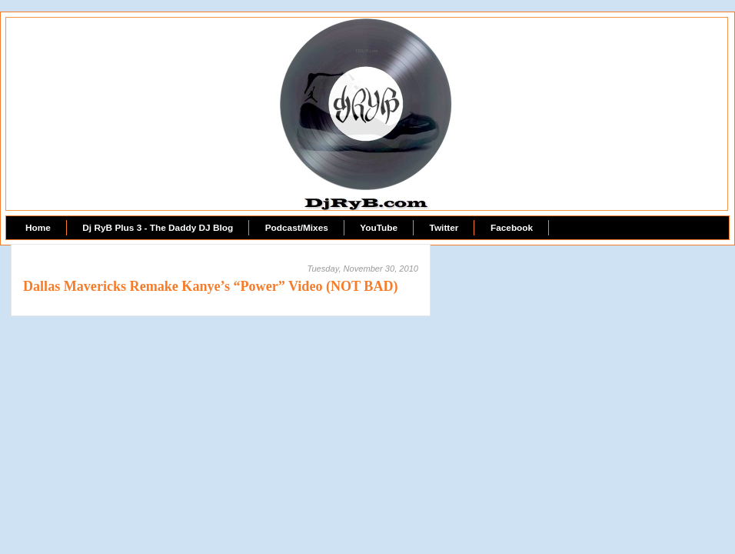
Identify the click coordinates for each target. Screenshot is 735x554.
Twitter (444, 227)
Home (38, 227)
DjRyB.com (367, 50)
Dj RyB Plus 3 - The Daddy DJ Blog (157, 227)
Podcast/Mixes (296, 227)
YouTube (378, 227)
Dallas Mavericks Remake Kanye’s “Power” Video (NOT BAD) (210, 286)
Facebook (512, 227)
